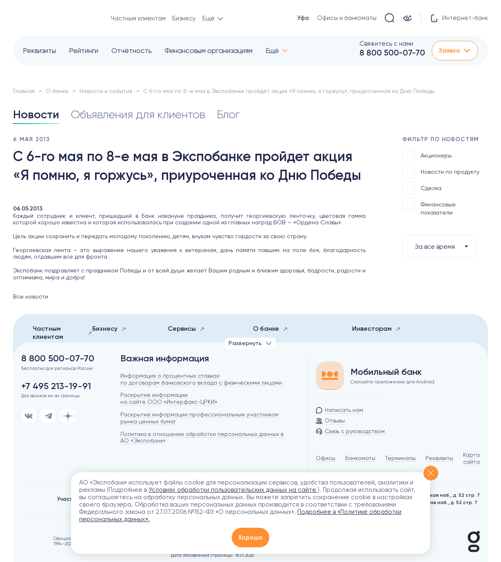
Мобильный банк (386, 372)
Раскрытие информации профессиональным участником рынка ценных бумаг (199, 418)
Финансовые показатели (429, 207)
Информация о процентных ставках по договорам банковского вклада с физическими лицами (201, 379)
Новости (36, 114)
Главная (24, 91)
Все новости (30, 296)
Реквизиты (39, 50)
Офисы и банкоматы (347, 18)
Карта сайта (471, 458)
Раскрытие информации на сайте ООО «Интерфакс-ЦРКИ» (168, 398)
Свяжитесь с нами (386, 43)
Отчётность (131, 50)
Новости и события (106, 91)
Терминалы (400, 458)
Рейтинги (83, 50)
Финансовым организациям (208, 50)
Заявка (455, 50)
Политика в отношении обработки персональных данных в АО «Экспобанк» (202, 437)
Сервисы (186, 328)
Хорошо (250, 537)
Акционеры (427, 155)
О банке (57, 91)
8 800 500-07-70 (392, 53)
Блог (228, 114)
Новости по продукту (440, 172)
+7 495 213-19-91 (56, 386)
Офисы (325, 458)
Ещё (272, 50)
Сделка (421, 188)
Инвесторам (376, 328)
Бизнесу (184, 18)
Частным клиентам (138, 18)
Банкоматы (360, 458)
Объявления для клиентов (138, 114)
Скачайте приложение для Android (392, 382)
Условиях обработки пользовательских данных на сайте (233, 489)
